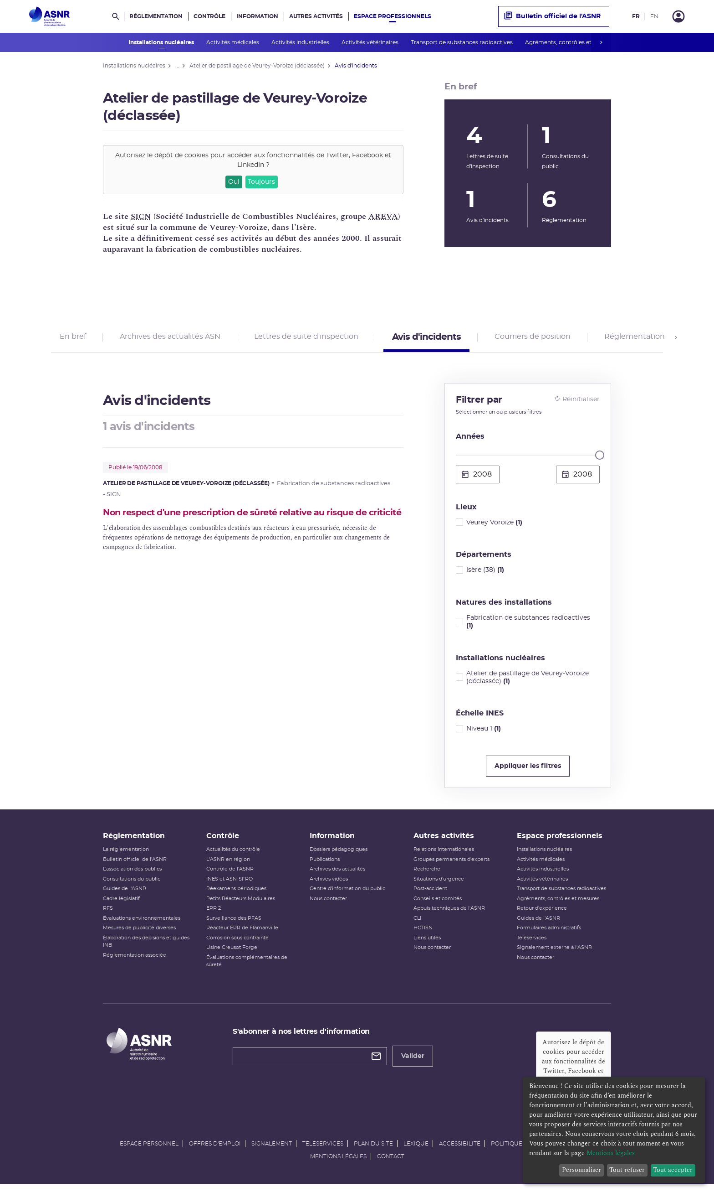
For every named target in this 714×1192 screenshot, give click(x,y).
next (601, 42)
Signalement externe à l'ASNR (554, 953)
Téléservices (531, 944)
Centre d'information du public (347, 894)
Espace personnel (149, 1150)
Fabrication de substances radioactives (528, 625)
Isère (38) (485, 573)
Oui (234, 182)
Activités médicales (233, 42)
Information (257, 16)
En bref (73, 338)
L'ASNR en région (228, 865)
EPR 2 (213, 914)
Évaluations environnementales (141, 924)
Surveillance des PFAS (233, 924)
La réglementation (126, 855)
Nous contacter (328, 904)
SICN (141, 216)
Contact (390, 1163)
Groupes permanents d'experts (451, 865)
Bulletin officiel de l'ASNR (552, 16)
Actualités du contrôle (233, 855)
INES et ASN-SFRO (229, 885)
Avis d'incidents (426, 338)
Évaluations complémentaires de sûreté (246, 967)
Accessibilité (459, 1150)
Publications (325, 865)
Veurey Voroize (494, 525)
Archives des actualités (337, 875)
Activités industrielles (301, 42)
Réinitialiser (577, 402)
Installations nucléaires (161, 42)
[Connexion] (678, 16)
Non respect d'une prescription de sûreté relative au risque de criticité (247, 521)
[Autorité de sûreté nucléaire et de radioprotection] (49, 16)
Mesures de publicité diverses (139, 934)
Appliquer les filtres (528, 769)
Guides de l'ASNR (124, 894)
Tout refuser (627, 1170)
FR (636, 16)
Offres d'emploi (215, 1150)
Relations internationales (443, 855)
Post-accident (430, 894)
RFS (108, 914)
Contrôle (209, 16)
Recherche (426, 875)
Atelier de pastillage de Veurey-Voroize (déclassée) (527, 681)
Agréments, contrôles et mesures (571, 42)
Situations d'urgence (438, 885)
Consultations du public (131, 885)
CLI (417, 924)
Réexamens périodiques (236, 894)
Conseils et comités (437, 904)
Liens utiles (427, 944)
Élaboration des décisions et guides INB (146, 948)
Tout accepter (673, 1170)
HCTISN (423, 934)
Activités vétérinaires (371, 42)
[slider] (599, 458)
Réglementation (156, 16)
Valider (412, 1062)
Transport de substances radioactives (462, 42)
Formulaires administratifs (549, 934)
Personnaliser (581, 1170)
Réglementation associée (134, 961)
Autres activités (316, 16)
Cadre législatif (121, 904)
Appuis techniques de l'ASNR (449, 914)
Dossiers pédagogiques (338, 855)
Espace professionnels (392, 16)
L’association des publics (132, 875)
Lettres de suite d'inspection (306, 338)
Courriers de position (533, 338)
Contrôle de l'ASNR (230, 875)
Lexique (415, 1150)
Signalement (271, 1150)
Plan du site (373, 1150)
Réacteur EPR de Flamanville (242, 934)
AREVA (383, 216)
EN (654, 16)
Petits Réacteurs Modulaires (240, 904)
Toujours (261, 182)
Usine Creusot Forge (231, 953)
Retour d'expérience (542, 914)
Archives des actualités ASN (170, 338)
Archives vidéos (329, 885)
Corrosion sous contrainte (237, 944)
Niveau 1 (483, 732)
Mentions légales (338, 1163)
